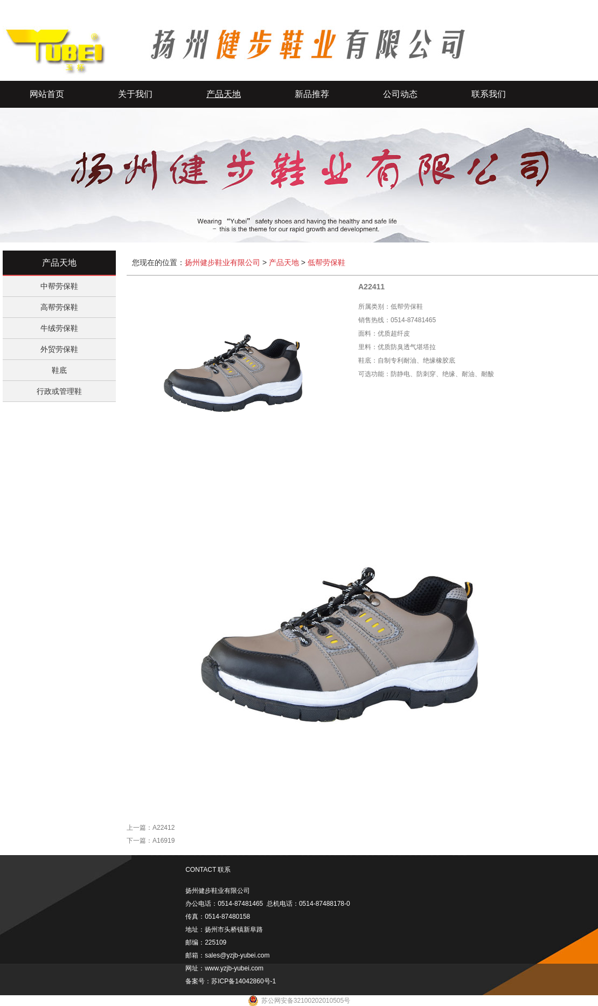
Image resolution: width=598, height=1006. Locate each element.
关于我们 (135, 94)
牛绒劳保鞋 (59, 328)
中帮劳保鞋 (59, 286)
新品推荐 (312, 94)
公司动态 (400, 94)
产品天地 (223, 94)
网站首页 (47, 94)
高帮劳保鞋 (59, 307)
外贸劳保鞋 (59, 349)
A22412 (163, 827)
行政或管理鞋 (59, 391)
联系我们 (488, 94)
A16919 (163, 840)
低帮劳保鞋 (326, 262)
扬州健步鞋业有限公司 (222, 262)
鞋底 (59, 370)
